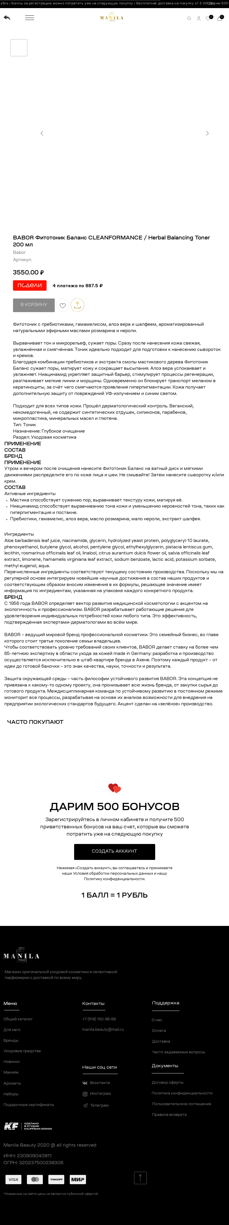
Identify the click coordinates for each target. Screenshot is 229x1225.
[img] (6, 18)
